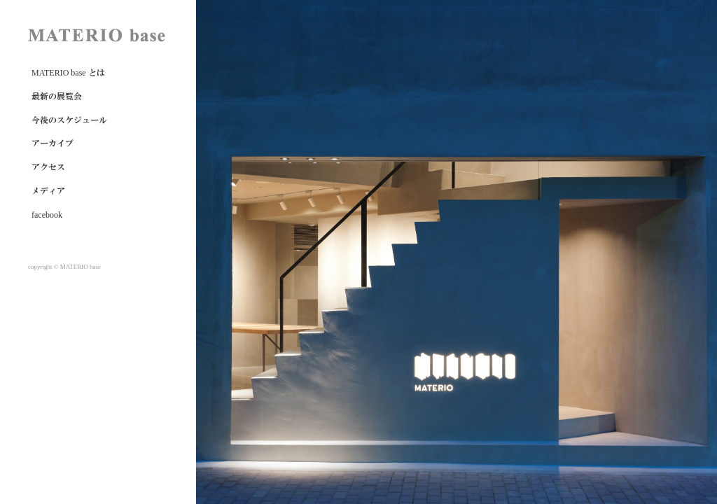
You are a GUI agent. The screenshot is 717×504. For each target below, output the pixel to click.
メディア (48, 191)
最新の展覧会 (57, 97)
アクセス (48, 167)
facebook (47, 215)
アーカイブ (53, 143)
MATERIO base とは (68, 73)
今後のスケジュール (69, 120)
